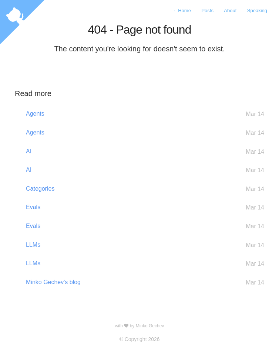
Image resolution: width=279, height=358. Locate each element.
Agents (145, 114)
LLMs (145, 245)
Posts (207, 10)
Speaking (257, 10)
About (230, 10)
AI (145, 151)
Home (182, 10)
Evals (145, 207)
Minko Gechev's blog (145, 282)
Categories (145, 189)
